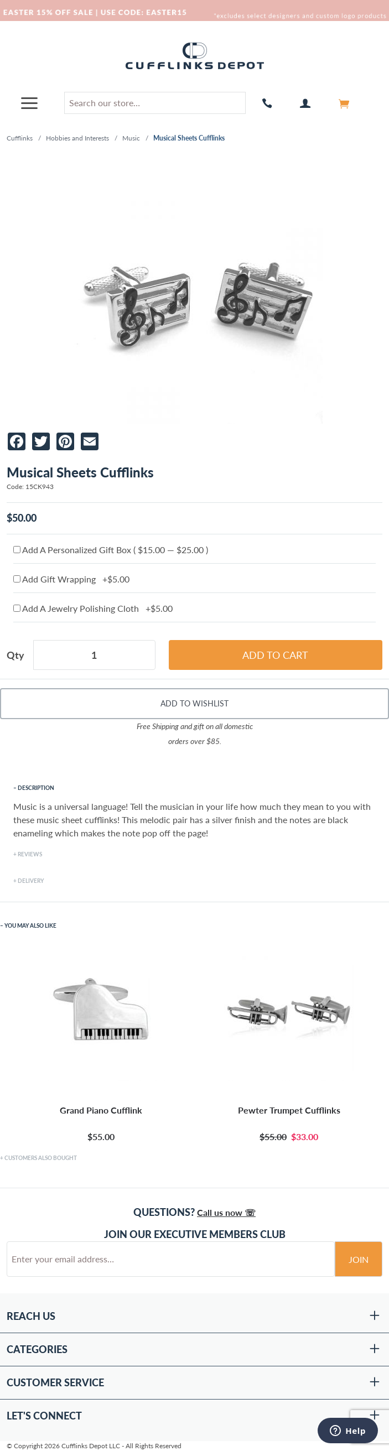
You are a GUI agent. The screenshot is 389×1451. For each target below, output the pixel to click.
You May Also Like (30, 925)
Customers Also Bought (40, 1157)
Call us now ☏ (226, 1212)
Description (36, 787)
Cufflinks (20, 138)
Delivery (31, 880)
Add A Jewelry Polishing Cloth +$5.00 (93, 608)
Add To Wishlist (194, 703)
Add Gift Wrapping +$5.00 (71, 579)
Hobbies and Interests (77, 138)
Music (131, 138)
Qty (15, 655)
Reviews (30, 854)
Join (359, 1259)
